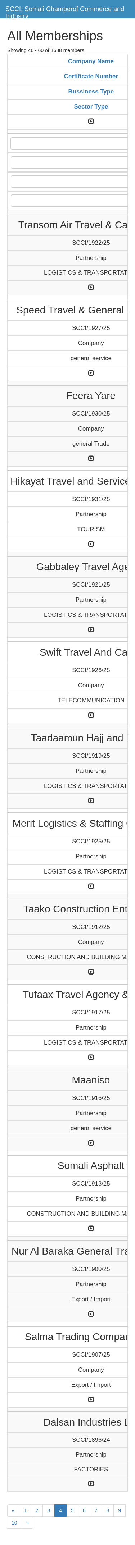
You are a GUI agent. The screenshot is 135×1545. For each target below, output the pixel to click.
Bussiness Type (91, 91)
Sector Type (91, 106)
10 (14, 1523)
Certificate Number (91, 76)
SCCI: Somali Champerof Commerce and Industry (64, 11)
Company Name (91, 61)
